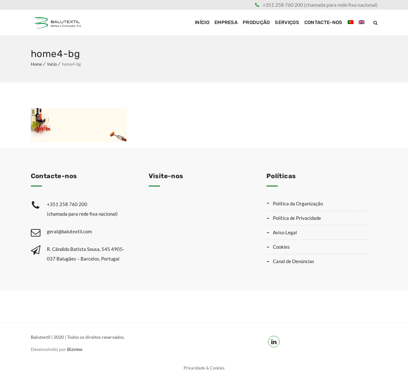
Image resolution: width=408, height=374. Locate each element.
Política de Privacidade (297, 218)
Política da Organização (298, 203)
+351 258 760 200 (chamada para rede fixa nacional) (320, 5)
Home (36, 64)
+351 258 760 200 (89, 210)
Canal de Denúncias (293, 261)
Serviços (287, 22)
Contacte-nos (323, 22)
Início (202, 22)
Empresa (226, 22)
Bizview (74, 349)
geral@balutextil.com (69, 231)
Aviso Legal (285, 232)
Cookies (281, 247)
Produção (256, 22)
